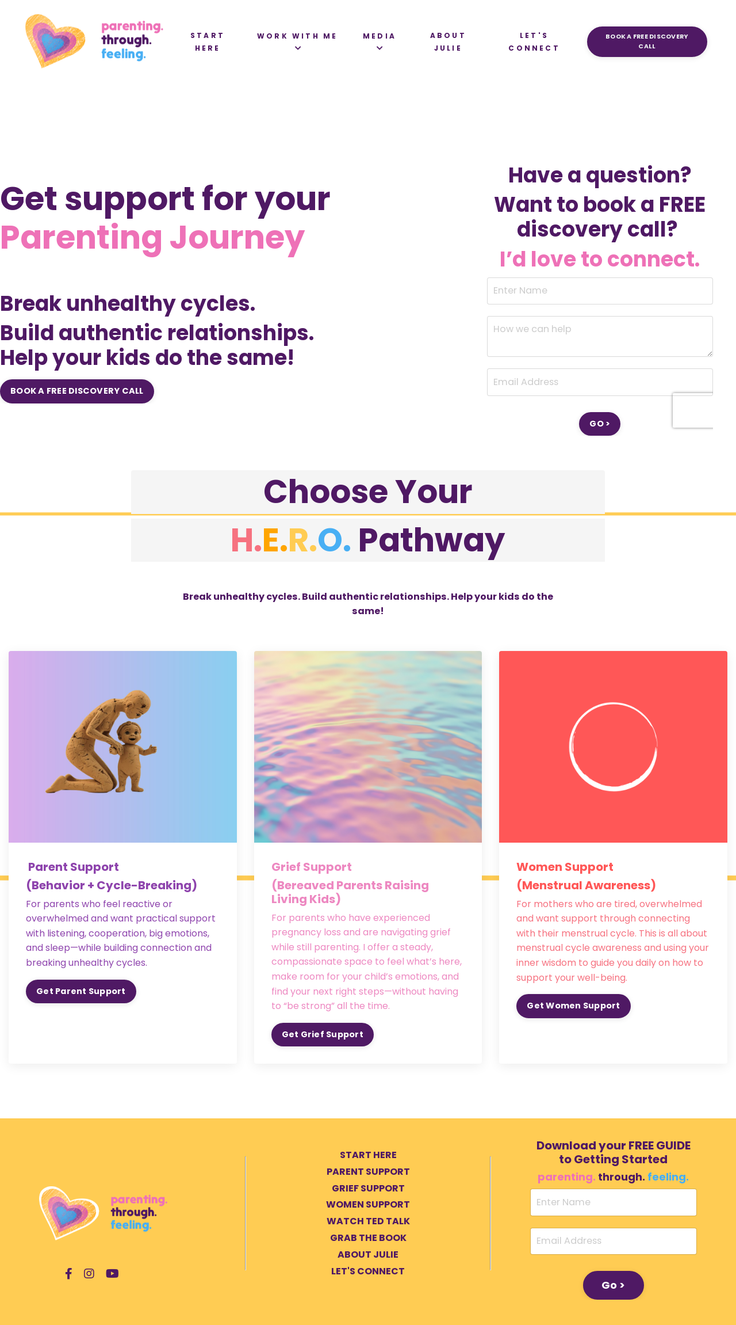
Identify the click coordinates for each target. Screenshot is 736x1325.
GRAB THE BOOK (368, 1237)
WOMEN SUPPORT (368, 1203)
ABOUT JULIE (448, 42)
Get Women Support (573, 1005)
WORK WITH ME (296, 42)
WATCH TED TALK (368, 1220)
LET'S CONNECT (533, 42)
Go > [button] (613, 1284)
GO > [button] (599, 423)
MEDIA (379, 42)
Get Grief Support (322, 1034)
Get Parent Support (81, 990)
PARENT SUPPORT (368, 1171)
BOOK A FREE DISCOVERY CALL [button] (646, 42)
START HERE (207, 42)
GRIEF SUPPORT (368, 1187)
